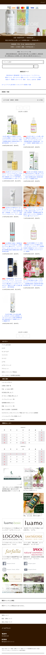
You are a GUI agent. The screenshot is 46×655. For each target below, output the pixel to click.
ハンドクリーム (34, 77)
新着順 (16, 100)
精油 (40, 77)
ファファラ (5, 355)
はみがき (34, 79)
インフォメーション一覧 (8, 399)
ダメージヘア (18, 79)
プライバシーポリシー (7, 650)
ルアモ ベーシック (6, 365)
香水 (24, 79)
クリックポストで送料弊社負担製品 (11, 375)
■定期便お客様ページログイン (10, 491)
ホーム (3, 84)
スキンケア (20, 84)
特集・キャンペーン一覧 (23, 51)
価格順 (12, 100)
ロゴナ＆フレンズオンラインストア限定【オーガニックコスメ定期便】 (20, 412)
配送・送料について (15, 648)
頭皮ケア (8, 79)
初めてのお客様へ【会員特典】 (10, 409)
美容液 (13, 79)
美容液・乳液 (27, 84)
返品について (24, 648)
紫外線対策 (16, 75)
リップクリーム (35, 75)
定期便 (39, 79)
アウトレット (5, 368)
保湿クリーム (8, 77)
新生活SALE (9, 75)
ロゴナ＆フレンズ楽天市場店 (18, 650)
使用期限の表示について (8, 402)
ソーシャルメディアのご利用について (11, 416)
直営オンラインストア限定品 (9, 372)
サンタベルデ (5, 351)
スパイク (4, 358)
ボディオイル (16, 77)
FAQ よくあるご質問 (7, 389)
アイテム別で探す (11, 84)
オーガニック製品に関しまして (10, 396)
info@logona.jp (5, 630)
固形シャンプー (25, 77)
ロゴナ (3, 348)
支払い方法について (6, 648)
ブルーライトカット (25, 75)
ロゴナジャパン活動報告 (8, 419)
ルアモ (3, 361)
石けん (29, 79)
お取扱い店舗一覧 (6, 385)
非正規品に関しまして (7, 392)
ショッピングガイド (7, 382)
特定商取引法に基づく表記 (33, 648)
